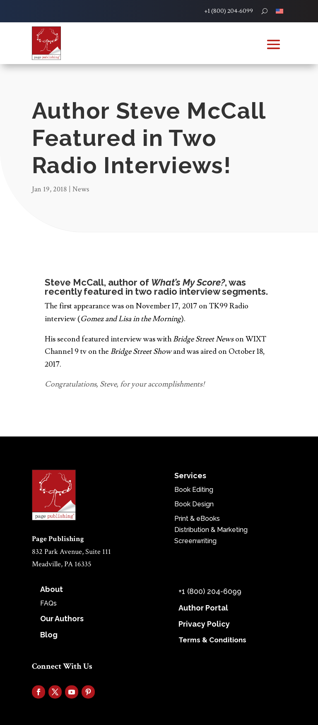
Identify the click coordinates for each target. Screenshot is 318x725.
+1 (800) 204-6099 (228, 11)
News (80, 189)
